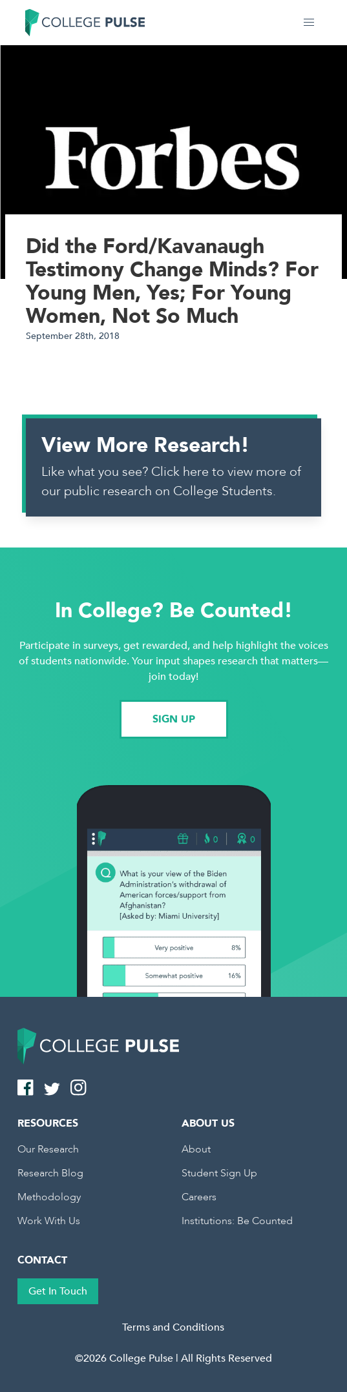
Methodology (49, 1197)
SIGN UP (173, 719)
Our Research (48, 1149)
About (196, 1149)
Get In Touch (57, 1291)
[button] (309, 22)
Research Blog (50, 1173)
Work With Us (48, 1221)
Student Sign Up (219, 1173)
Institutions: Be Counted (237, 1221)
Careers (199, 1197)
